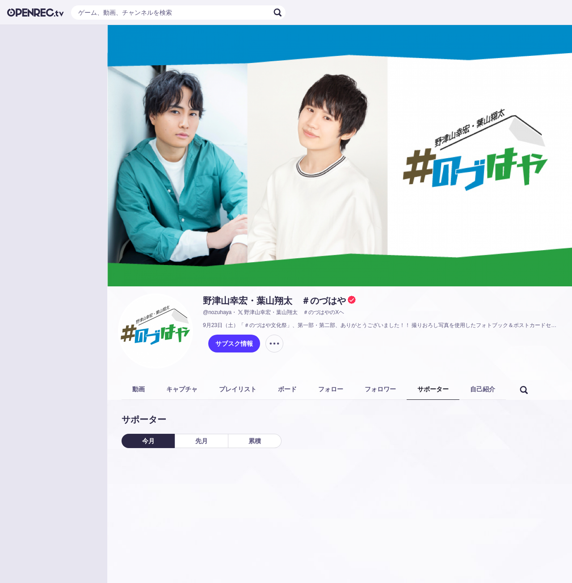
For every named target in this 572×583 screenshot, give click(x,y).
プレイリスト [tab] (238, 389)
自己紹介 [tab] (482, 389)
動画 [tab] (138, 389)
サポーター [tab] (433, 389)
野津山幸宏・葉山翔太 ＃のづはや (274, 301)
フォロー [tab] (330, 389)
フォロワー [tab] (380, 389)
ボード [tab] (287, 389)
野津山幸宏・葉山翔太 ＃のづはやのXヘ (290, 312)
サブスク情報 (234, 343)
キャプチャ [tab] (182, 389)
